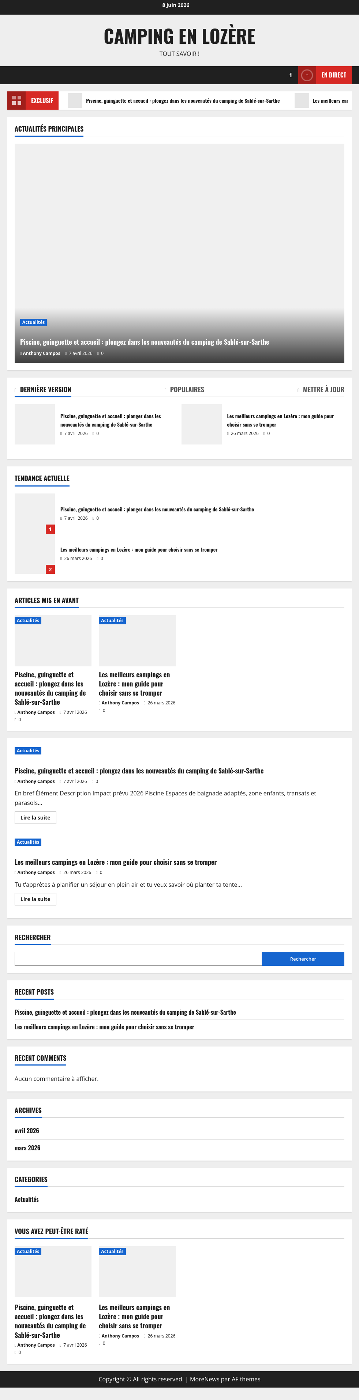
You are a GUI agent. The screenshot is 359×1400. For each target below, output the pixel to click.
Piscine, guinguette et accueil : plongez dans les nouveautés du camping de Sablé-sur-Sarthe (187, 100)
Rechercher (33, 949)
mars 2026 (27, 1160)
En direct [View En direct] (322, 75)
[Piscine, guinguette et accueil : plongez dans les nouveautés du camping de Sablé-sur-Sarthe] (179, 253)
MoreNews (205, 1391)
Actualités (33, 304)
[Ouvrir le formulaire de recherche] (291, 75)
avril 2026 (27, 1142)
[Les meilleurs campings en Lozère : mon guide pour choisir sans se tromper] (137, 640)
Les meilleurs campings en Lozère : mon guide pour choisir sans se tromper (202, 424)
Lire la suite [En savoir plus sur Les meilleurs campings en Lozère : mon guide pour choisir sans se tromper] (38, 913)
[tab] (43, 391)
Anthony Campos (41, 353)
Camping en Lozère (179, 35)
